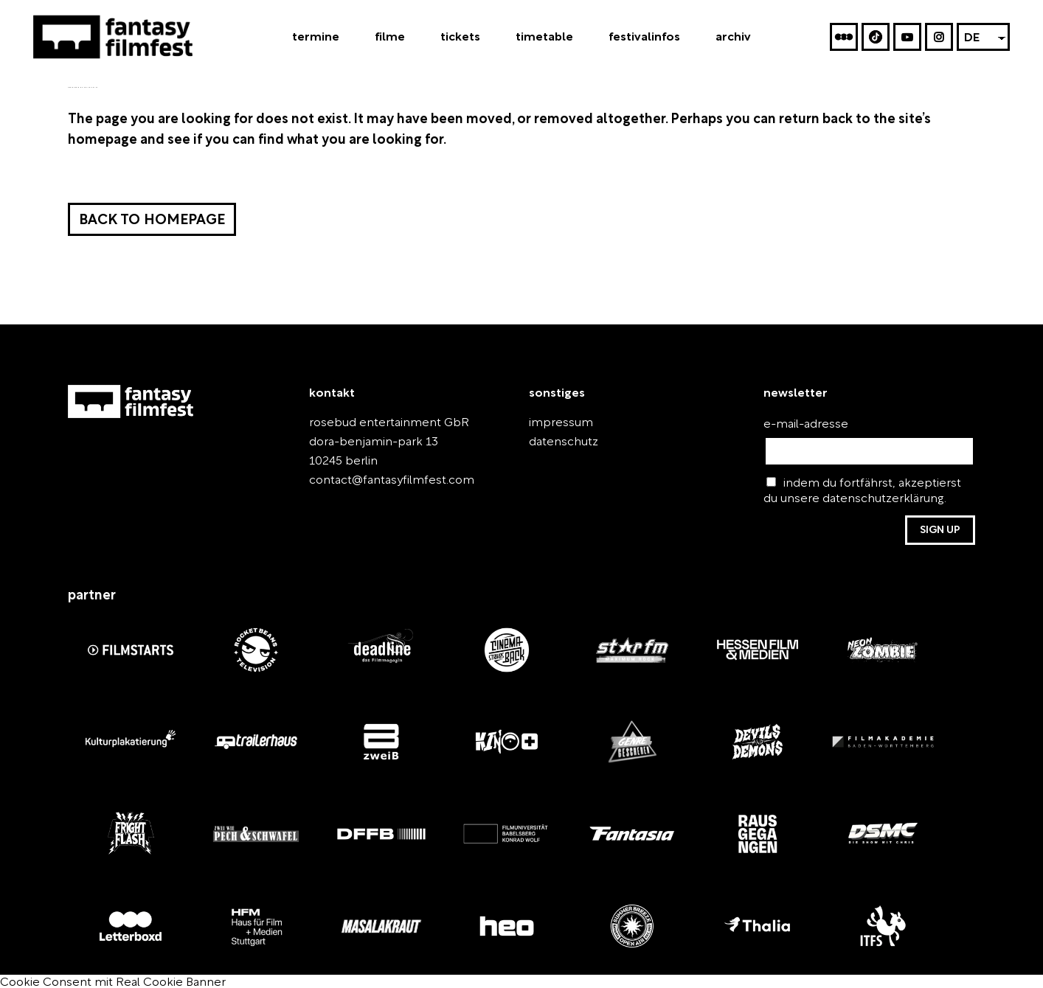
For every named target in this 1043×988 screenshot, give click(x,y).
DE (972, 39)
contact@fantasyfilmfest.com (378, 480)
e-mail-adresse (797, 424)
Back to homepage (149, 221)
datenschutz (557, 442)
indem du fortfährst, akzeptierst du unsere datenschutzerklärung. (854, 490)
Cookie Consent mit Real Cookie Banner (96, 979)
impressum (555, 423)
